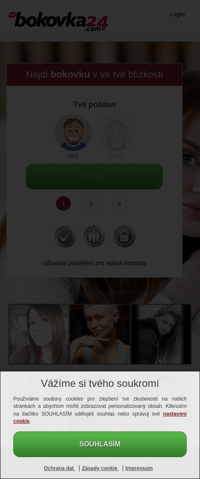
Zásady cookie (100, 468)
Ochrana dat (59, 468)
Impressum (139, 468)
